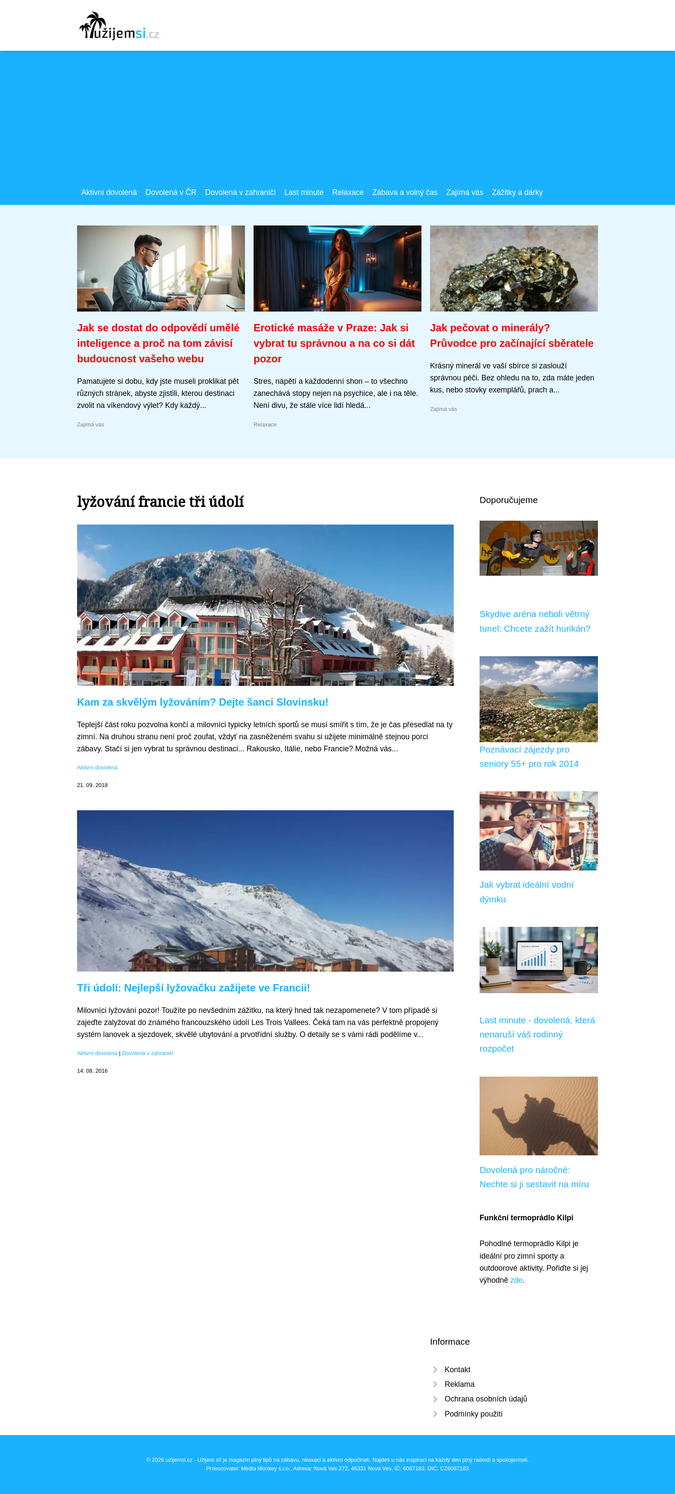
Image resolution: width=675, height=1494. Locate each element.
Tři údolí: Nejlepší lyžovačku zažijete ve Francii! (193, 988)
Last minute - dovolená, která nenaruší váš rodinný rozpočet (537, 1034)
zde (516, 1280)
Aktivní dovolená (109, 192)
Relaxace (348, 192)
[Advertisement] (337, 122)
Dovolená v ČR (171, 192)
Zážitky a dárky (517, 192)
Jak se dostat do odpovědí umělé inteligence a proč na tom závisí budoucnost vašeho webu (158, 343)
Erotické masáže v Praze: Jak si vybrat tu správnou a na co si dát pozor (334, 343)
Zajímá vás (464, 192)
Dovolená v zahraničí (240, 192)
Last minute (304, 192)
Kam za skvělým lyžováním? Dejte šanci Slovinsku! (202, 702)
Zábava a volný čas (405, 192)
